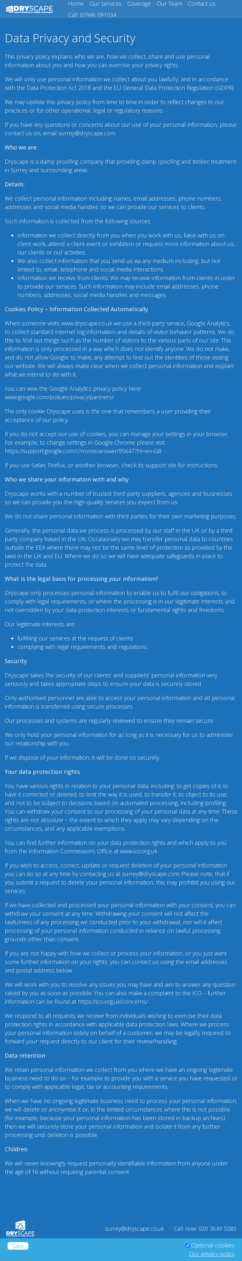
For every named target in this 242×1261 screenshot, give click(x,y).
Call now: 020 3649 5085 (205, 1228)
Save (18, 1246)
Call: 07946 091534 (92, 15)
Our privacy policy (211, 1254)
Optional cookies (212, 1245)
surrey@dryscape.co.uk (134, 1228)
